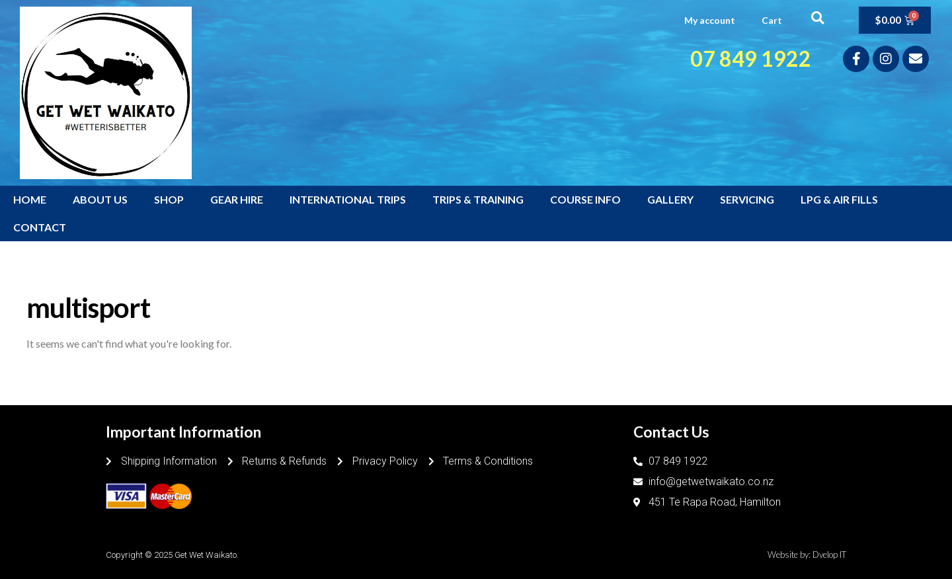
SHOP (169, 199)
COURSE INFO (585, 199)
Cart (772, 20)
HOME (29, 199)
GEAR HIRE (236, 199)
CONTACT (39, 227)
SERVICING (747, 199)
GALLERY (670, 199)
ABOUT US (100, 199)
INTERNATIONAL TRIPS (348, 199)
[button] (817, 17)
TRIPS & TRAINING (478, 199)
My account (709, 20)
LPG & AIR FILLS (839, 199)
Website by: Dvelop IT (807, 554)
